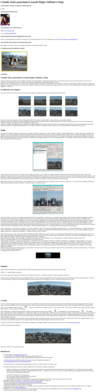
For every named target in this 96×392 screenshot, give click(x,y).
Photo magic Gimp (75, 322)
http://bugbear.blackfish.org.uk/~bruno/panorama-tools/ (17, 361)
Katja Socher (10, 30)
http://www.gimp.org (21, 387)
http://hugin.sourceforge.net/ (20, 354)
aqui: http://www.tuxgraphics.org (69, 39)
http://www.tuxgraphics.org (74, 388)
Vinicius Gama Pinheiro (10, 33)
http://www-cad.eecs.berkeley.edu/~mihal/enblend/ (29, 381)
